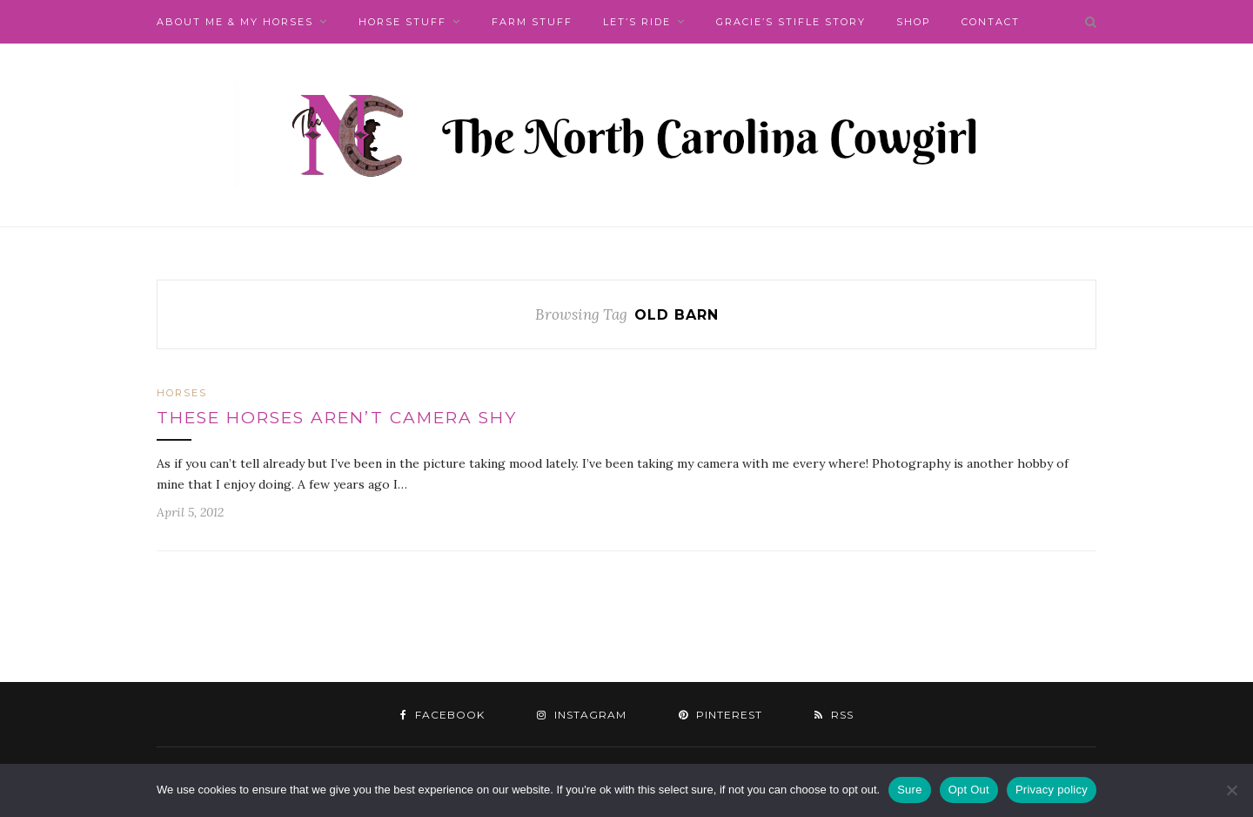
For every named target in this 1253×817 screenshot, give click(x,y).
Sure (909, 789)
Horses (182, 393)
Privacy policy (1051, 789)
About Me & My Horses (235, 22)
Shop (913, 22)
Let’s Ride (637, 22)
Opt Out (968, 789)
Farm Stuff (532, 22)
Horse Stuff (402, 22)
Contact (991, 22)
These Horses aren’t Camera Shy (337, 418)
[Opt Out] (1231, 790)
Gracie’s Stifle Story (791, 22)
